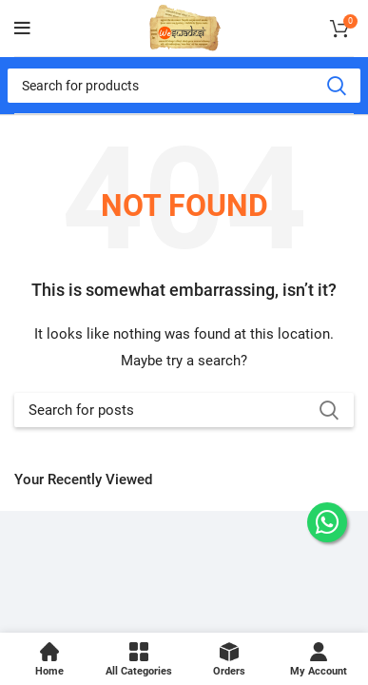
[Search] (184, 85)
